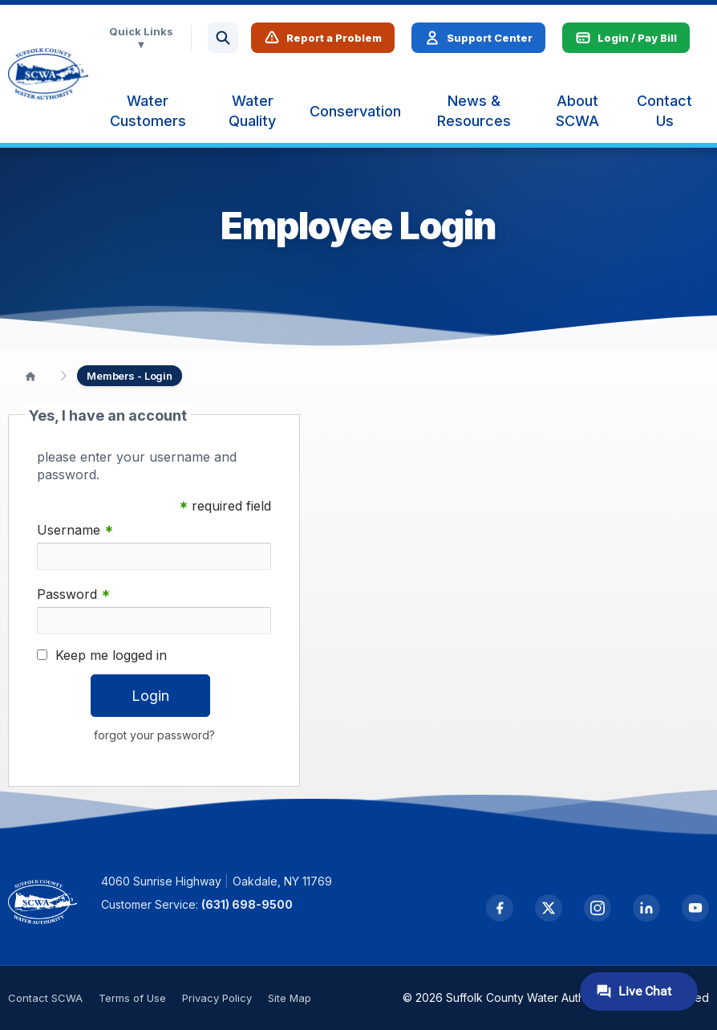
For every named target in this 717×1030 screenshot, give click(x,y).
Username (75, 530)
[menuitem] (148, 111)
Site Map (289, 997)
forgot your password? (154, 735)
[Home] (30, 376)
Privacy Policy (217, 997)
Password (73, 594)
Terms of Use (132, 997)
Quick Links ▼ (141, 38)
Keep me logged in (111, 655)
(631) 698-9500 (247, 904)
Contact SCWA (45, 997)
